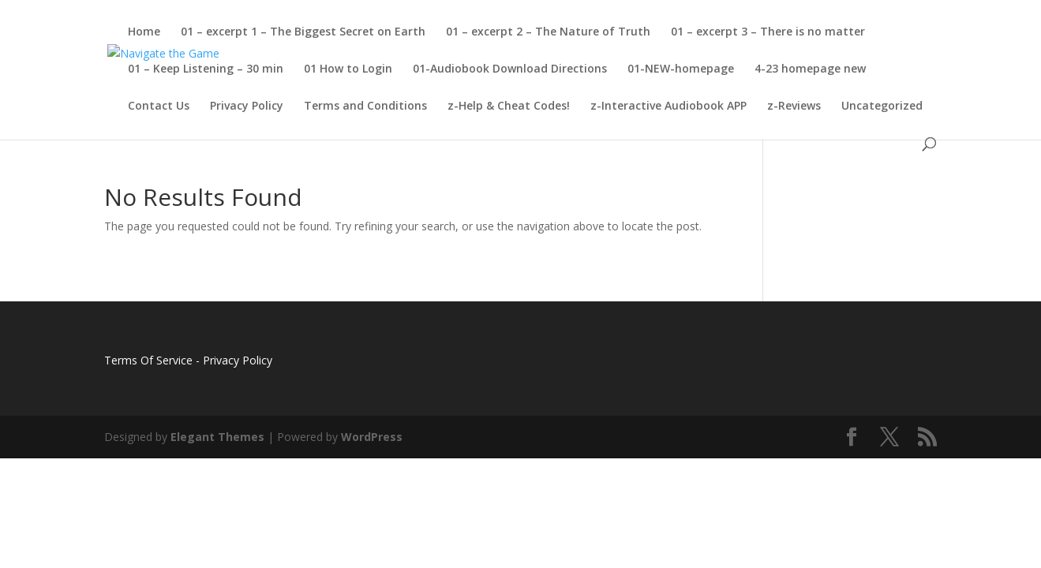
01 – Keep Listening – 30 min (205, 69)
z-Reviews (794, 106)
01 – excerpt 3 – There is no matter (768, 32)
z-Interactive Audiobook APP (668, 106)
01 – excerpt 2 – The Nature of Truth (548, 32)
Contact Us (158, 106)
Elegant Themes (217, 436)
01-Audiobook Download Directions (510, 69)
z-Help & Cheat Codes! (508, 106)
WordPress (372, 436)
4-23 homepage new (810, 69)
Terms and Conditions (365, 106)
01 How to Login (348, 69)
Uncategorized (882, 106)
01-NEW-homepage (680, 69)
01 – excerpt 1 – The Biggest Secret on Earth (303, 32)
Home (144, 32)
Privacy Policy (246, 106)
